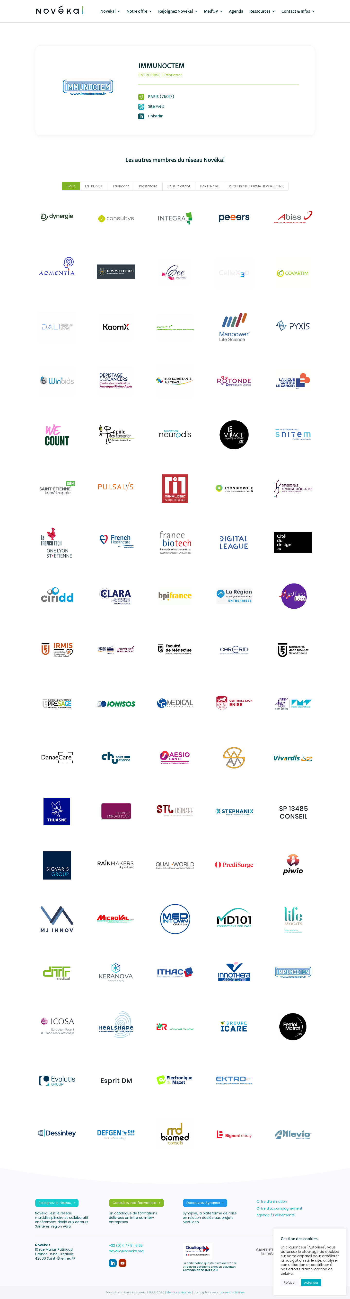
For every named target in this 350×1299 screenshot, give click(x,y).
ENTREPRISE (94, 186)
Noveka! (108, 11)
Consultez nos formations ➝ (136, 1202)
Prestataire (148, 186)
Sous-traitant (178, 186)
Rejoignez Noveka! (175, 11)
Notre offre (137, 11)
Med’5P (211, 11)
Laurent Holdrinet (232, 1292)
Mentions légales (179, 1292)
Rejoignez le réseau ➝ (57, 1202)
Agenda (236, 11)
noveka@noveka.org (126, 1251)
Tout (71, 186)
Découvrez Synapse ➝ (205, 1202)
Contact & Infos (295, 11)
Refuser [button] (290, 1282)
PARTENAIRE (209, 186)
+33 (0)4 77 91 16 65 (126, 1245)
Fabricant (121, 186)
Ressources (260, 11)
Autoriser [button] (311, 1282)
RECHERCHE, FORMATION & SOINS (256, 186)
